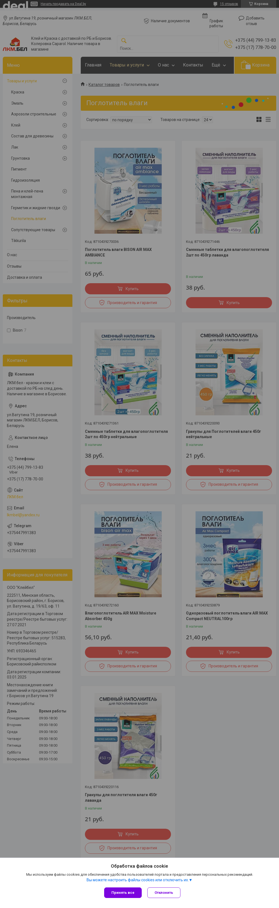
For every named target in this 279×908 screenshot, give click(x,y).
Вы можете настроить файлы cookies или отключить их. (138, 880)
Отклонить (164, 892)
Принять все (122, 892)
